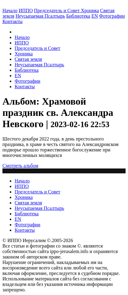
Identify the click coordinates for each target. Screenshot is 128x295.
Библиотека (78, 16)
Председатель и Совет (57, 10)
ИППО (26, 10)
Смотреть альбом (20, 165)
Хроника (90, 10)
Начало (9, 10)
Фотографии (27, 81)
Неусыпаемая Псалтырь (40, 16)
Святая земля (28, 59)
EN (94, 16)
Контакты (25, 86)
